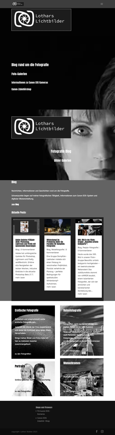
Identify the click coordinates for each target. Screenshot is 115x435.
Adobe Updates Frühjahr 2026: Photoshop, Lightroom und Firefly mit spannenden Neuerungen (25, 250)
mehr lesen (20, 286)
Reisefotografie (58, 258)
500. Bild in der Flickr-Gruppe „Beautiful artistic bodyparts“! (88, 249)
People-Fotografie (90, 255)
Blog (17, 258)
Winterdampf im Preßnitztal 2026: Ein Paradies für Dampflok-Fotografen (56, 250)
